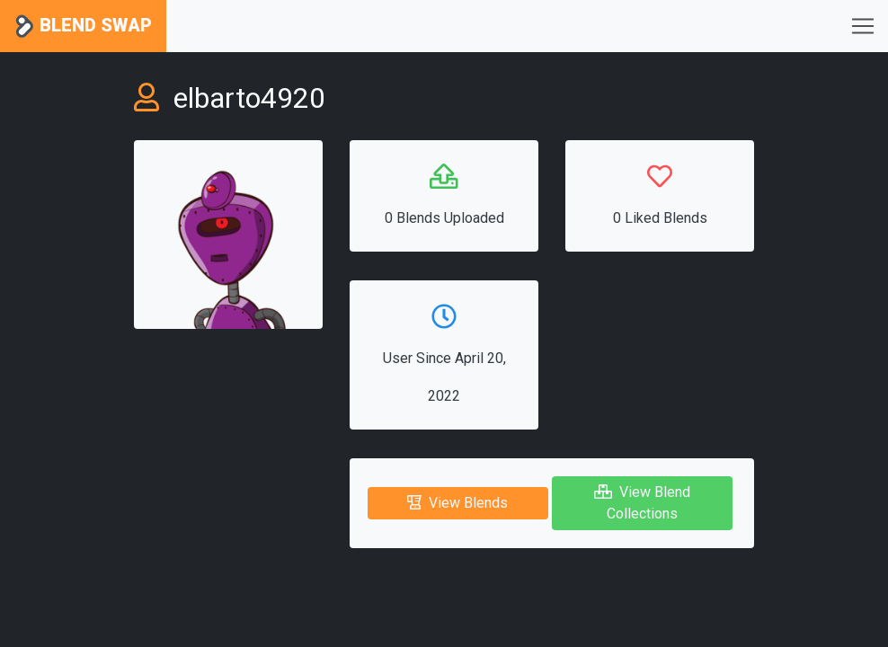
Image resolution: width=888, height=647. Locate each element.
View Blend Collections (642, 502)
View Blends (457, 502)
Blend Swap (83, 26)
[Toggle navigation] (863, 26)
